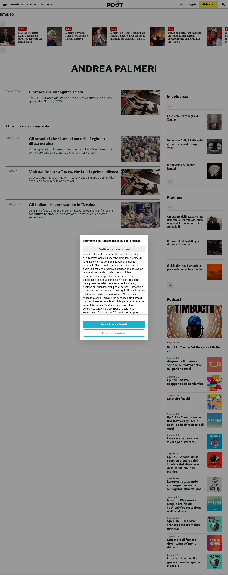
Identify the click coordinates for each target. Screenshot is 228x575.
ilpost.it (117, 308)
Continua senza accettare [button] (114, 249)
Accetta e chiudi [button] (114, 324)
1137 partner (95, 305)
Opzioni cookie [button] (114, 333)
